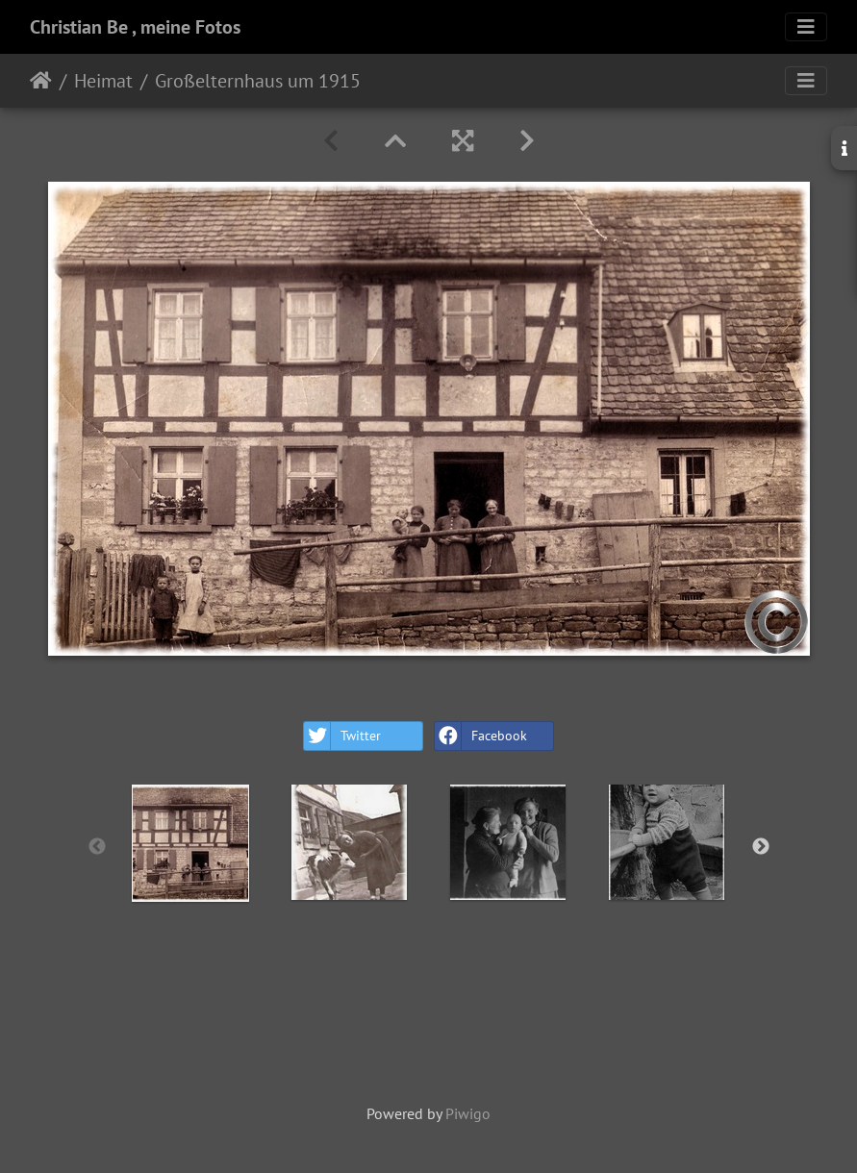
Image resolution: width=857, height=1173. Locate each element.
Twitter (342, 736)
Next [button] (760, 847)
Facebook (481, 736)
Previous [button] (97, 847)
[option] (191, 843)
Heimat (103, 80)
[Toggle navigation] (806, 26)
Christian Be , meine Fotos (135, 26)
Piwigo (468, 1113)
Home (41, 80)
